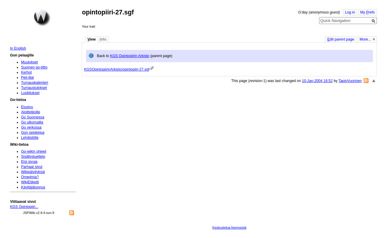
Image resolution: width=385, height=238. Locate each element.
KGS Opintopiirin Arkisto (129, 56)
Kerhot (26, 72)
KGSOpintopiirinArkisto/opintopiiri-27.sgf (116, 69)
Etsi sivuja (29, 162)
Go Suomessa (32, 117)
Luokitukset (30, 93)
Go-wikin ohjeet (33, 151)
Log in (350, 12)
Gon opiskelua (33, 132)
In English (18, 48)
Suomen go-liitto (34, 67)
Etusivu (27, 107)
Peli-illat (27, 77)
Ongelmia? (30, 177)
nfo (103, 39)
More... (365, 39)
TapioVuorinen (350, 81)
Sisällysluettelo (33, 156)
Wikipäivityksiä (33, 172)
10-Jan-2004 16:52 (317, 81)
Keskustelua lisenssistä (229, 227)
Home (42, 17)
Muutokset (29, 62)
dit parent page (340, 39)
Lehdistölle (29, 138)
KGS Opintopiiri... (24, 207)
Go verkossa (31, 127)
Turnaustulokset (34, 88)
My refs (367, 12)
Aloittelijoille (30, 112)
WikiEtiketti (30, 182)
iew (92, 39)
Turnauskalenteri (34, 83)
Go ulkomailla (32, 122)
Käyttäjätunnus (33, 187)
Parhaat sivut (31, 167)
